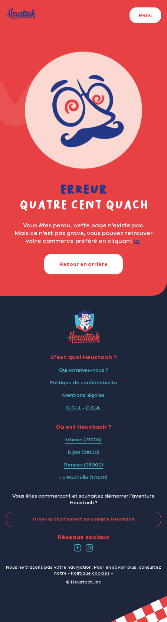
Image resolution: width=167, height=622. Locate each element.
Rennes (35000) (83, 465)
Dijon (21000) (83, 452)
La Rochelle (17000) (83, 477)
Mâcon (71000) (83, 439)
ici (137, 240)
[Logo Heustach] (83, 341)
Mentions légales (83, 395)
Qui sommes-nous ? (83, 370)
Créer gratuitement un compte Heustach (70, 519)
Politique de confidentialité (83, 382)
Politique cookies (90, 573)
